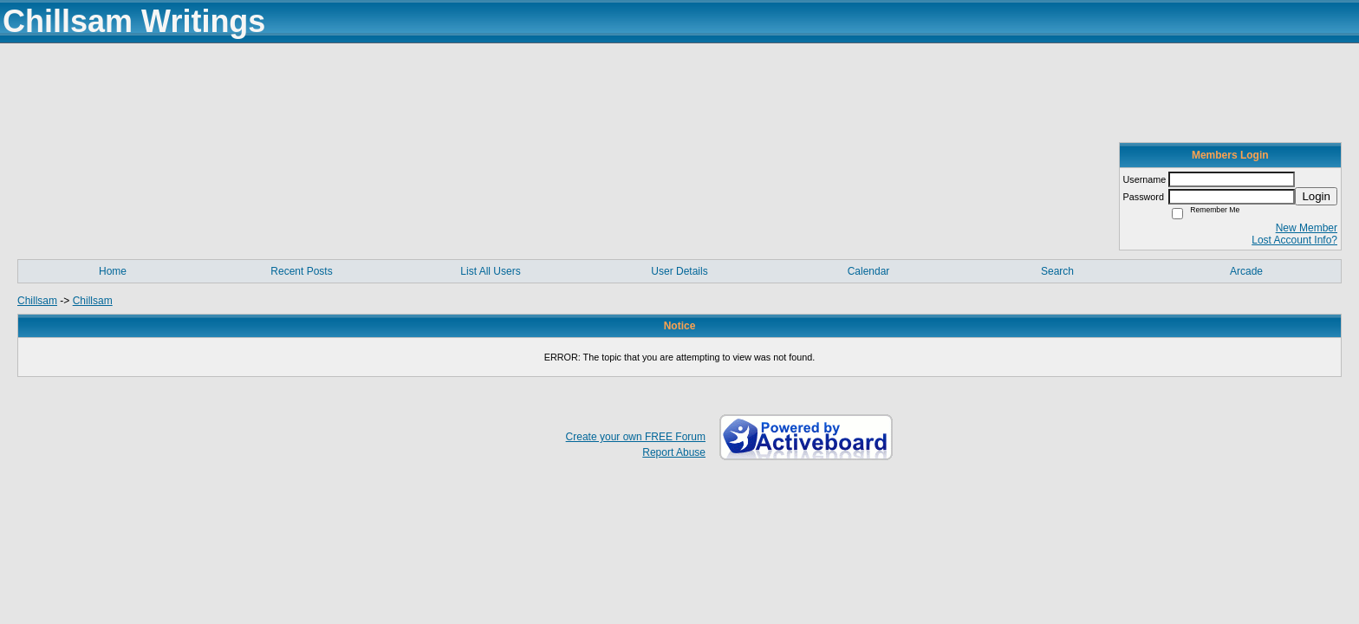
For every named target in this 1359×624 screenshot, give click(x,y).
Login (1316, 196)
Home (113, 271)
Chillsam (37, 301)
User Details (679, 271)
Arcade (1246, 271)
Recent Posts (301, 271)
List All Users (490, 271)
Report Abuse (674, 452)
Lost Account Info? (1294, 240)
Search (1057, 271)
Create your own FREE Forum (636, 437)
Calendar (869, 271)
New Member (1306, 228)
